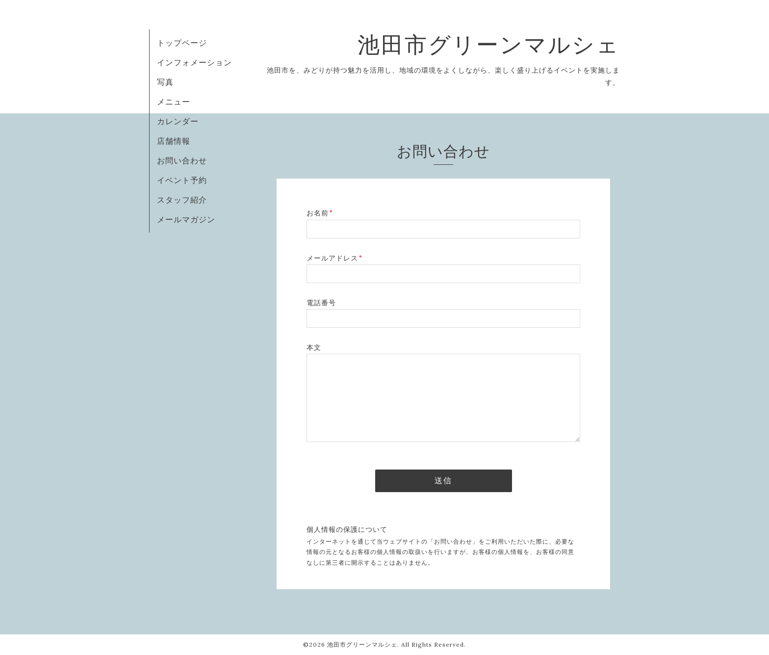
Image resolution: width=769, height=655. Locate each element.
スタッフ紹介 (182, 200)
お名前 (320, 213)
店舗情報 (173, 141)
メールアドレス (334, 258)
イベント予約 (182, 180)
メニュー (173, 101)
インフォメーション (194, 62)
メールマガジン (186, 219)
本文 (314, 347)
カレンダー (178, 121)
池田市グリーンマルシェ (489, 44)
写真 (165, 82)
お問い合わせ (182, 160)
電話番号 (321, 302)
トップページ (182, 43)
